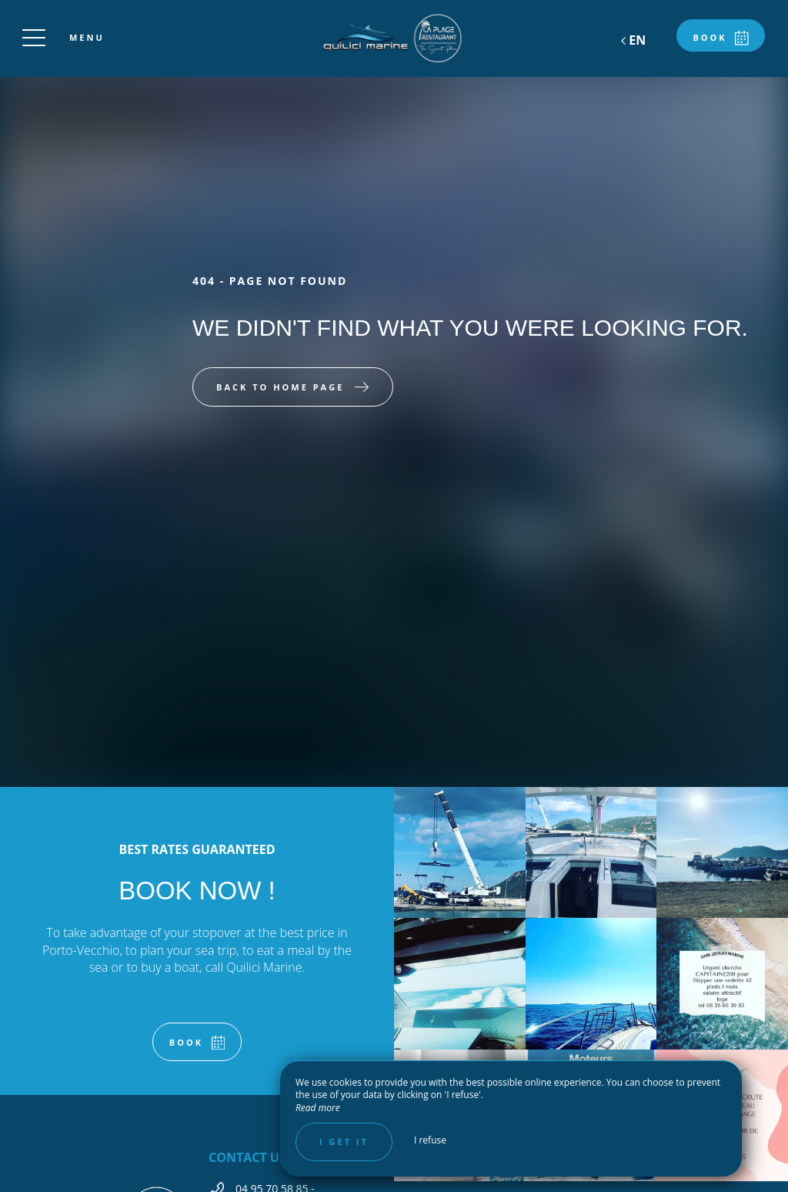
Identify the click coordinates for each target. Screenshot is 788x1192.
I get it (344, 1141)
